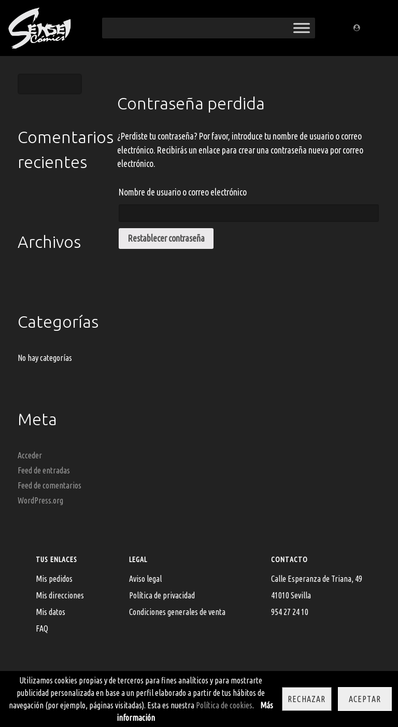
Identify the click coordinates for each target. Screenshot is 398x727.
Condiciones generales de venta (177, 612)
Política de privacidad (162, 595)
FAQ (42, 628)
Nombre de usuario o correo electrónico (183, 192)
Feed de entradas (44, 470)
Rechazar (307, 699)
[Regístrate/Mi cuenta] (358, 28)
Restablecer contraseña (166, 238)
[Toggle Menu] (301, 28)
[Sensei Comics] (39, 26)
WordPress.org (40, 500)
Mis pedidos (54, 578)
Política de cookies (224, 705)
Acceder (30, 455)
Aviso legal (145, 578)
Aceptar (365, 699)
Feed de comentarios (49, 485)
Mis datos (50, 612)
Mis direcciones (60, 595)
